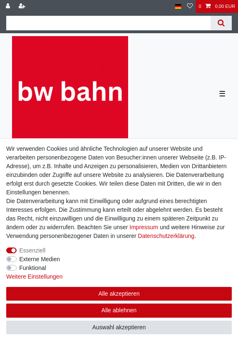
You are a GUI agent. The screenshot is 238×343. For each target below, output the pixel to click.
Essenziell (32, 250)
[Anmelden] (9, 6)
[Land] (178, 6)
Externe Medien (39, 259)
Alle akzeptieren (119, 293)
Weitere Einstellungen (34, 276)
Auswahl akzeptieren (119, 327)
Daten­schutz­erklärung (166, 236)
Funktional (32, 268)
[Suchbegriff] (108, 23)
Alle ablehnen (119, 310)
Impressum (143, 227)
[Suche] (221, 23)
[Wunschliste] (190, 6)
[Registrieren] (23, 6)
